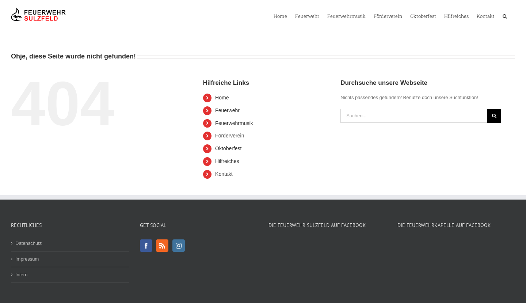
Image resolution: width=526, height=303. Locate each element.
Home (222, 98)
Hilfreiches (227, 161)
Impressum (27, 259)
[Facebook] (146, 245)
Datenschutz (28, 243)
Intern (21, 274)
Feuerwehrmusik (234, 123)
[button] (505, 15)
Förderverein (229, 136)
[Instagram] (178, 245)
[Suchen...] (413, 116)
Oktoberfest (228, 148)
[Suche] (494, 116)
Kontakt (223, 174)
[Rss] (162, 245)
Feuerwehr (227, 110)
